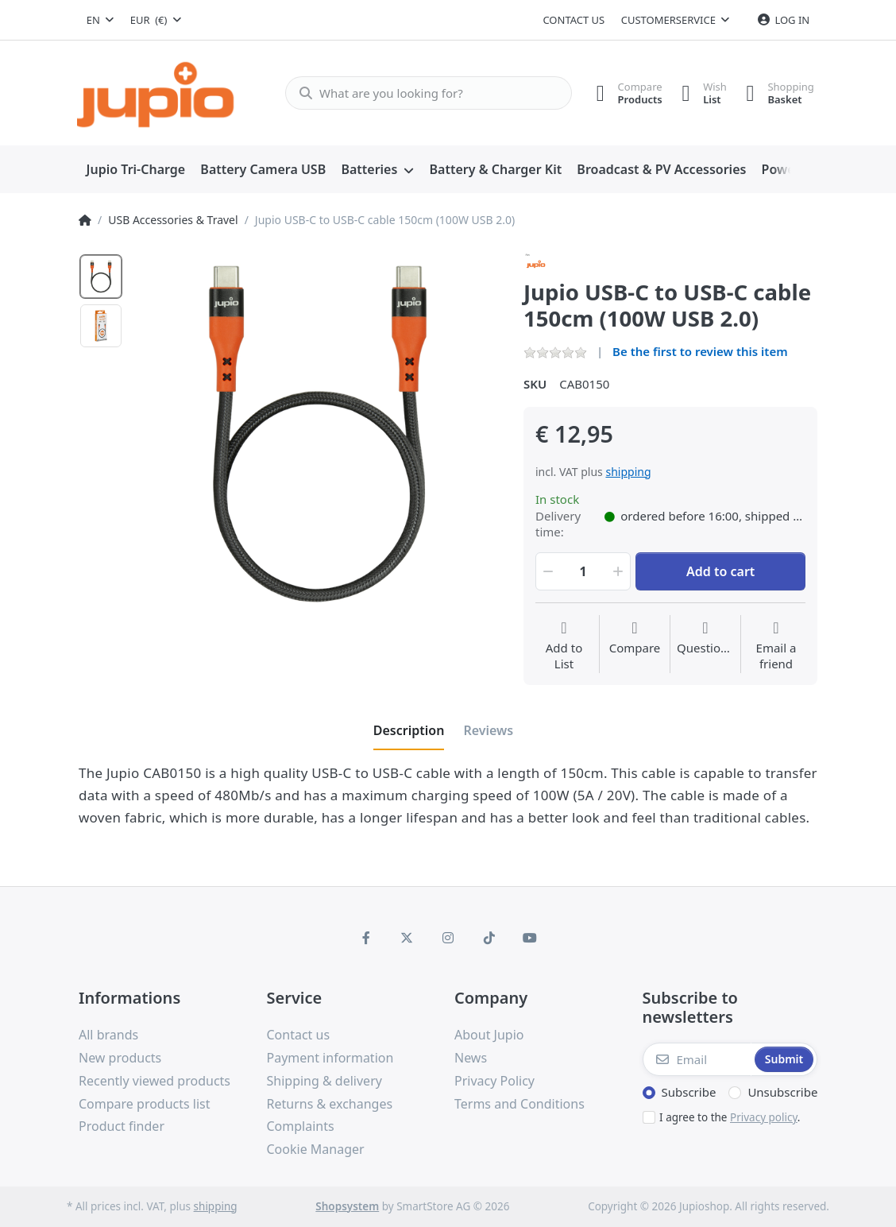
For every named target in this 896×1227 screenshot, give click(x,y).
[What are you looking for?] (421, 93)
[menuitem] (136, 170)
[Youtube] (529, 937)
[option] (101, 276)
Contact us (573, 20)
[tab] (409, 730)
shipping (628, 471)
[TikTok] (489, 937)
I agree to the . (729, 1117)
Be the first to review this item (700, 351)
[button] (546, 571)
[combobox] (100, 20)
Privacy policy (764, 1117)
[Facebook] (366, 937)
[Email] (697, 1059)
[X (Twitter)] (407, 937)
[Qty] (583, 571)
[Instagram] (448, 937)
